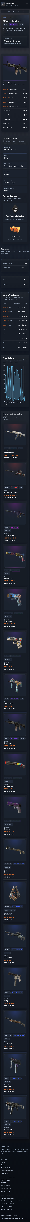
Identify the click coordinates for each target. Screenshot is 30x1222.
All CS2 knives (5, 1186)
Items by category (6, 1168)
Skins (2, 1165)
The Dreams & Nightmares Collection (12, 1201)
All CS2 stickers (5, 1191)
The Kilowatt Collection (14, 166)
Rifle (9, 12)
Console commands (7, 1170)
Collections (4, 1173)
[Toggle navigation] (27, 4)
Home (4, 12)
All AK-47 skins (5, 1180)
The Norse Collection (7, 1204)
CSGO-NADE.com (6, 1215)
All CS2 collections (6, 1209)
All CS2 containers (6, 1188)
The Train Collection (7, 1206)
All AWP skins (5, 1183)
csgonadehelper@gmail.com (14, 1218)
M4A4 (6, 174)
